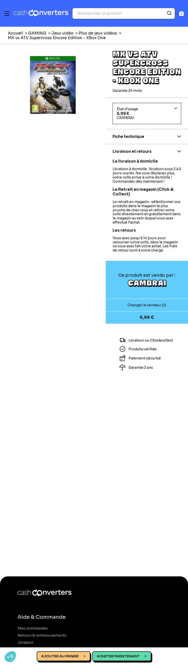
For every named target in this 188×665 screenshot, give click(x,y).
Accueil (15, 33)
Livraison (25, 643)
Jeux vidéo (62, 33)
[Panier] (181, 13)
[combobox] (123, 13)
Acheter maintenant (118, 656)
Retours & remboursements (42, 635)
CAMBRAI (147, 282)
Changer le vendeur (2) (147, 305)
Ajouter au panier (60, 656)
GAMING (37, 33)
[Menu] (7, 13)
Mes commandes (33, 628)
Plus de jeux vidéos (98, 33)
